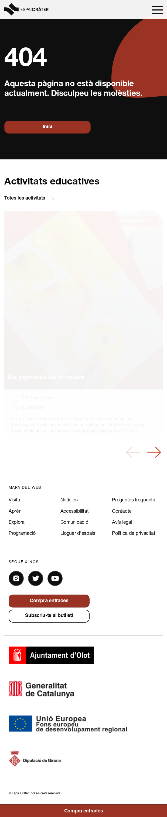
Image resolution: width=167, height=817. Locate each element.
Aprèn (15, 511)
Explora (17, 522)
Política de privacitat (133, 533)
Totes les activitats (24, 198)
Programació (22, 533)
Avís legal (122, 522)
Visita (14, 499)
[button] (132, 452)
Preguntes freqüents (133, 499)
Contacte (122, 511)
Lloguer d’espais (77, 533)
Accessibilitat (74, 511)
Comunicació (74, 522)
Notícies (69, 499)
